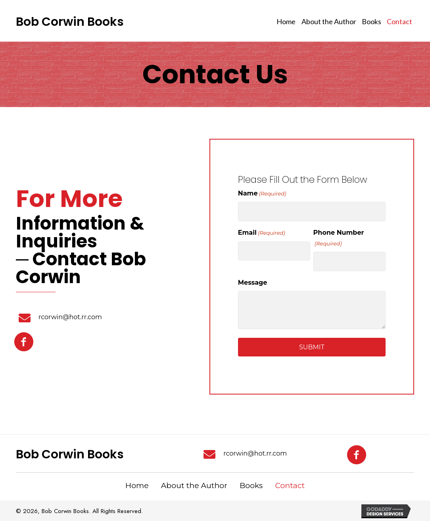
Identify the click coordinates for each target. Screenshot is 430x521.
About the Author (194, 486)
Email (261, 233)
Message (252, 282)
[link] (286, 22)
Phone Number (338, 238)
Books (251, 486)
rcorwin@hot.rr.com (70, 317)
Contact (290, 486)
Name (262, 194)
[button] (24, 344)
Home (137, 486)
